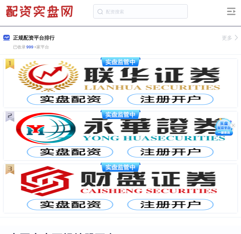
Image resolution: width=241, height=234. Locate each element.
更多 (230, 38)
